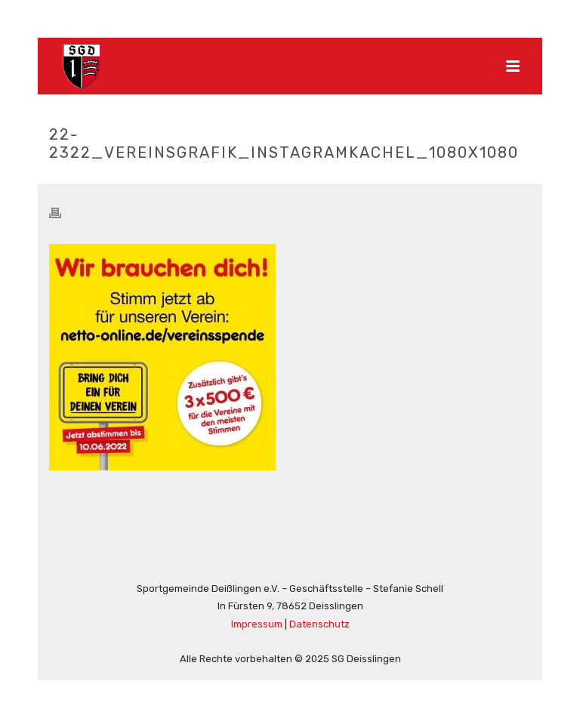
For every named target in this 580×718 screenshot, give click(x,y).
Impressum (256, 624)
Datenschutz (319, 624)
